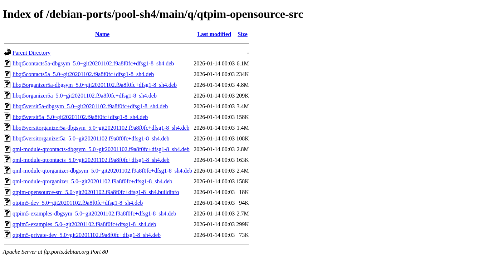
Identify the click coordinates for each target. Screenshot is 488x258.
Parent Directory (31, 53)
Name (102, 34)
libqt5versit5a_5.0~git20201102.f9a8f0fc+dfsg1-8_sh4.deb (80, 117)
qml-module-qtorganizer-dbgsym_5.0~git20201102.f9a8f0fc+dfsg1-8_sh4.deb (102, 171)
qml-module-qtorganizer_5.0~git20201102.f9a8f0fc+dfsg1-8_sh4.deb (92, 181)
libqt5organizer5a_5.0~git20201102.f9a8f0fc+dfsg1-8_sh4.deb (85, 96)
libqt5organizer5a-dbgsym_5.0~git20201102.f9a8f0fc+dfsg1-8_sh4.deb (95, 85)
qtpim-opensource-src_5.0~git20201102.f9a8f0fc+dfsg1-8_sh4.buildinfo (96, 192)
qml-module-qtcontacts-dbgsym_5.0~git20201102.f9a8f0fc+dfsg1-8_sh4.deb (101, 149)
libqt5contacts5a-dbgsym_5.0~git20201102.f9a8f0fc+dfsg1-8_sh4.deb (93, 63)
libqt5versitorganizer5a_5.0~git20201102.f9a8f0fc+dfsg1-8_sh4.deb (91, 138)
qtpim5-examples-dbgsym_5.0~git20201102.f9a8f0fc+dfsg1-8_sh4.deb (94, 213)
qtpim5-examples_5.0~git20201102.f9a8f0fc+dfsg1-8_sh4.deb (84, 224)
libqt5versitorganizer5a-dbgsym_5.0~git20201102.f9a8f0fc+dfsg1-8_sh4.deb (101, 128)
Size (243, 34)
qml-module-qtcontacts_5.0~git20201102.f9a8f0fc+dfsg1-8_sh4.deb (91, 160)
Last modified (214, 34)
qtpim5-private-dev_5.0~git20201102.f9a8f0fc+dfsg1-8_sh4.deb (87, 235)
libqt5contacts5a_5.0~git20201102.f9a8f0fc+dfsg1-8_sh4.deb (83, 74)
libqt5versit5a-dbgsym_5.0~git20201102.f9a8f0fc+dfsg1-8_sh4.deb (90, 106)
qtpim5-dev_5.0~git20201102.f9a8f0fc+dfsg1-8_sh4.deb (78, 203)
